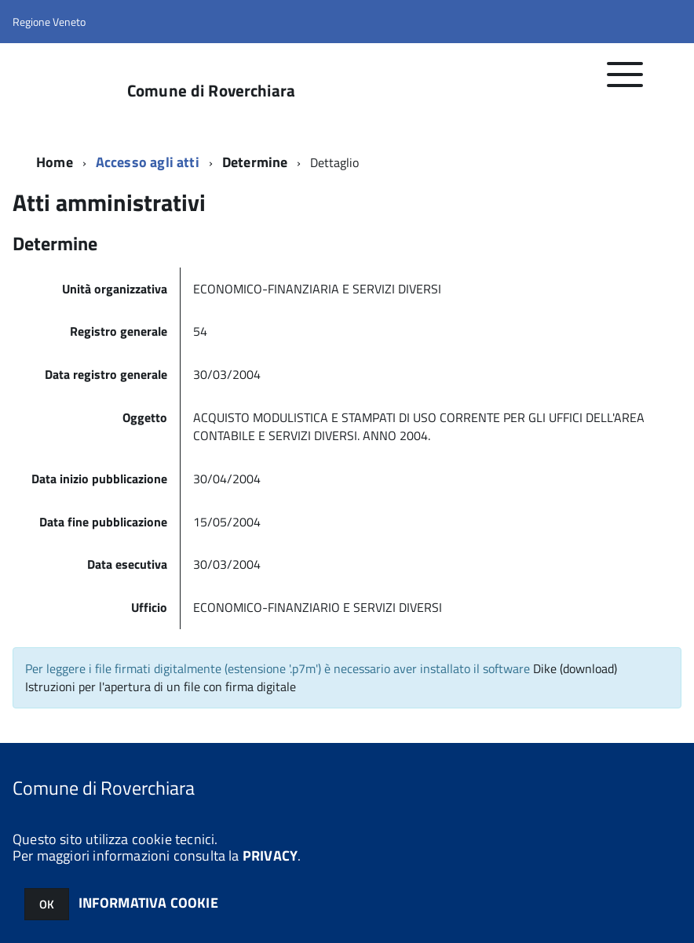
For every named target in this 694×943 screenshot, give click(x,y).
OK (46, 904)
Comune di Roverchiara (211, 90)
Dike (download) (575, 668)
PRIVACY (270, 855)
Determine (255, 162)
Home (54, 162)
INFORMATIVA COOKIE (148, 902)
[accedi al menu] (625, 83)
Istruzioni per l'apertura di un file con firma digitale (160, 686)
